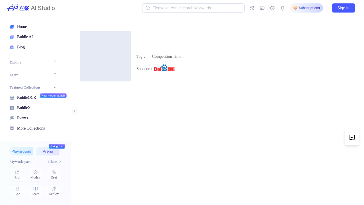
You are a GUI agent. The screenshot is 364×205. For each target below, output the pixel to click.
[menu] (33, 94)
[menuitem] (33, 62)
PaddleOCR (26, 97)
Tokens (55, 162)
